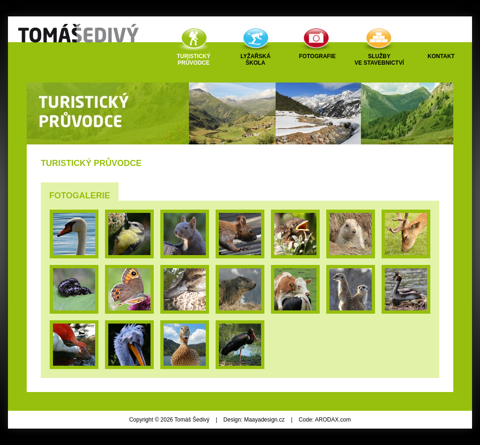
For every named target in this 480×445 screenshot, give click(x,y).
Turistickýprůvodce (193, 59)
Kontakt (441, 56)
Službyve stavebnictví (379, 59)
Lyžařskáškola (255, 59)
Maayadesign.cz (264, 419)
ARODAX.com (333, 419)
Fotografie (317, 56)
